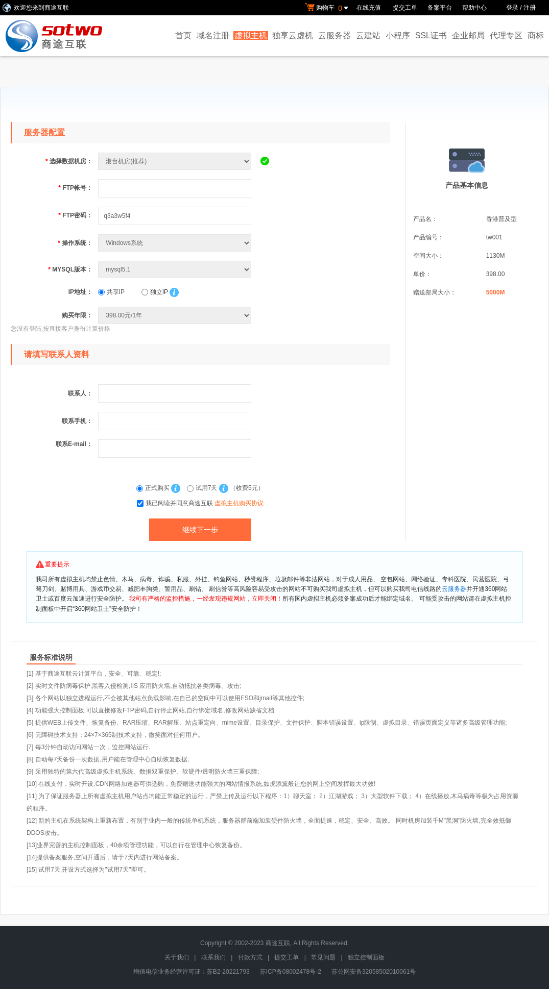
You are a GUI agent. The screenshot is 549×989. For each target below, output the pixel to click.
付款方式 (250, 957)
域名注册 (213, 35)
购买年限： (77, 315)
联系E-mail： (74, 444)
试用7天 (203, 487)
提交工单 (405, 7)
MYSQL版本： (70, 269)
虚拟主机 (250, 35)
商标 (536, 35)
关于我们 (176, 957)
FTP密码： (75, 215)
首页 (183, 35)
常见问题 (323, 957)
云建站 (368, 35)
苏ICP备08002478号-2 (290, 971)
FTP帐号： (75, 187)
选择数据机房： (68, 161)
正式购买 (153, 487)
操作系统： (75, 242)
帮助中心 (474, 7)
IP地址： (80, 291)
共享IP (111, 291)
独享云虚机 (292, 35)
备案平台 (439, 7)
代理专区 (506, 35)
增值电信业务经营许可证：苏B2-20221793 (191, 971)
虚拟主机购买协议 (239, 503)
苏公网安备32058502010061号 (373, 971)
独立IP (154, 291)
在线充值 (369, 7)
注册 (529, 7)
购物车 (328, 8)
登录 (512, 7)
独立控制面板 (366, 957)
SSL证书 (431, 35)
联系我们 (213, 957)
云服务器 (334, 35)
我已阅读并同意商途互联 (205, 503)
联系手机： (77, 421)
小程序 (398, 35)
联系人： (80, 393)
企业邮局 (468, 35)
